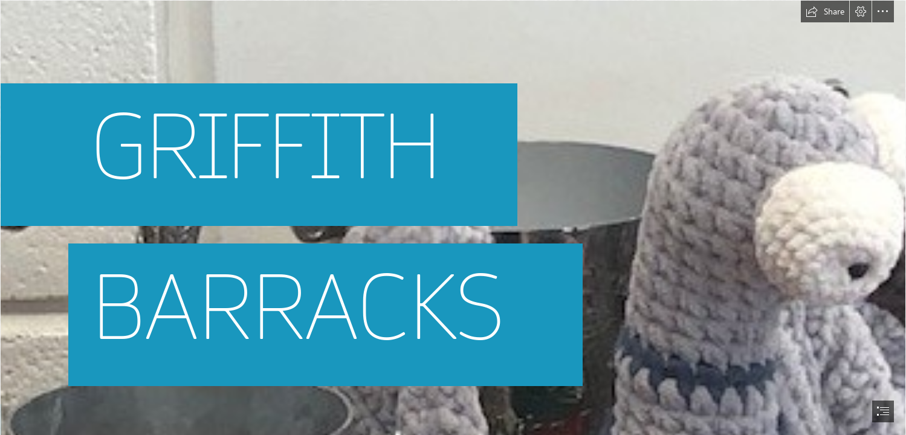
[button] (825, 11)
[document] (453, 217)
